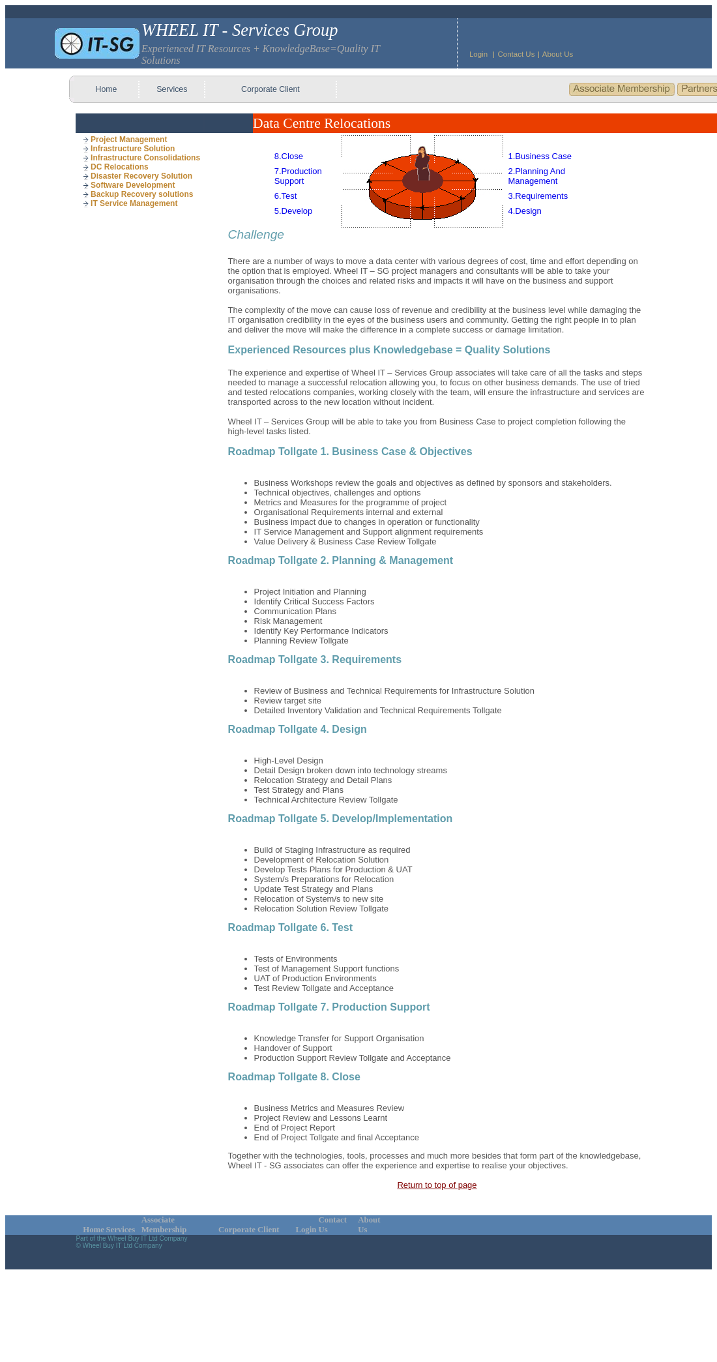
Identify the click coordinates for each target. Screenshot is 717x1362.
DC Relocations (116, 166)
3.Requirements (538, 196)
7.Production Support (298, 176)
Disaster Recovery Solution (137, 176)
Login (478, 54)
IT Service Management (130, 203)
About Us (557, 54)
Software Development (129, 185)
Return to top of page (436, 1185)
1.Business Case (540, 156)
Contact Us (515, 54)
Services (171, 89)
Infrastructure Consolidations (141, 157)
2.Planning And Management (536, 176)
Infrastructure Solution (129, 148)
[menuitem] (141, 139)
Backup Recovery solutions (138, 194)
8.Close (288, 156)
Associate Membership (164, 1224)
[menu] (141, 171)
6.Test (285, 196)
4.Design (524, 211)
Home (106, 89)
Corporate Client (270, 89)
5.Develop (293, 211)
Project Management (125, 139)
